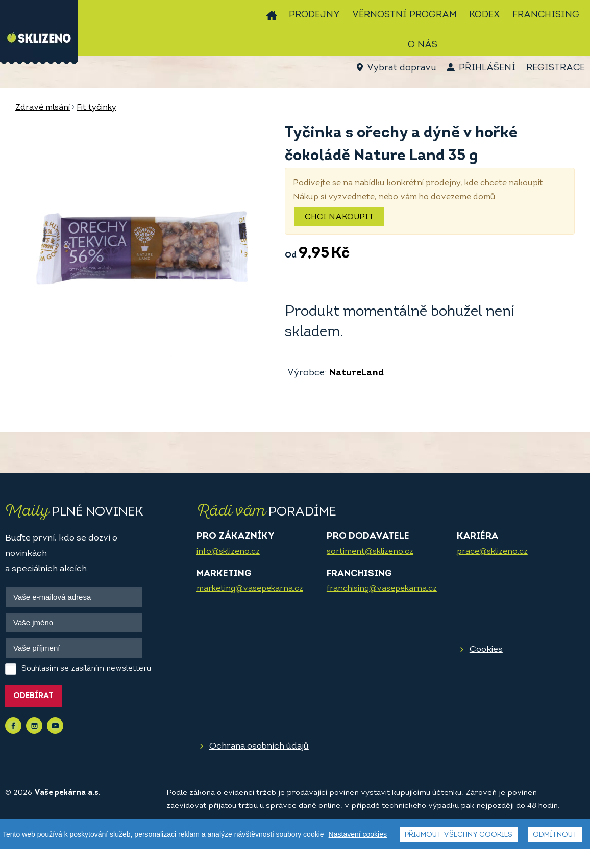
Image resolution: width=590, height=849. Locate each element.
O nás (422, 45)
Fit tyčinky (96, 108)
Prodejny (314, 15)
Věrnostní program (404, 15)
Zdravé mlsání (42, 108)
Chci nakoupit (339, 217)
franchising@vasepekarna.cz (382, 589)
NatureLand (356, 373)
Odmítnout (555, 835)
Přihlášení (487, 68)
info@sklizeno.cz (228, 552)
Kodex (484, 15)
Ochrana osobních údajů (259, 746)
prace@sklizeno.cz (492, 552)
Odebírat (33, 696)
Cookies (486, 649)
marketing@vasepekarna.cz (249, 589)
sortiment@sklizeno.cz (370, 552)
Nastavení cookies (358, 834)
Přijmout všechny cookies (458, 835)
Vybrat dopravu (401, 68)
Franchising (545, 15)
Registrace (555, 68)
